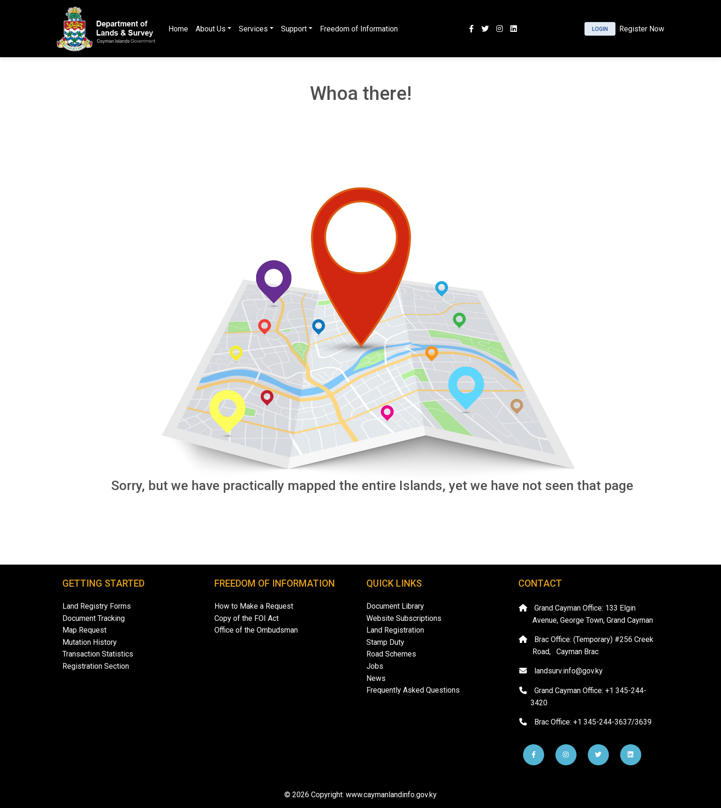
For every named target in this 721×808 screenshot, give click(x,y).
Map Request (84, 630)
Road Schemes (391, 653)
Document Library (395, 606)
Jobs (374, 666)
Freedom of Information (359, 28)
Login (600, 29)
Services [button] (253, 28)
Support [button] (294, 28)
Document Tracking (93, 618)
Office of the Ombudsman (256, 630)
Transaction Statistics (97, 653)
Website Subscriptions (403, 618)
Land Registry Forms (96, 606)
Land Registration (395, 630)
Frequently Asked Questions (413, 690)
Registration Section (95, 666)
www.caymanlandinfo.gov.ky (391, 794)
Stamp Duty (385, 642)
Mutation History (89, 642)
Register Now (641, 28)
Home (178, 28)
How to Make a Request (253, 606)
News (376, 678)
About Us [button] (211, 28)
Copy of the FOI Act (246, 618)
